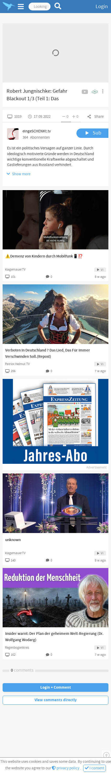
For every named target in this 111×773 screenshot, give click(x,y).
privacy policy (66, 768)
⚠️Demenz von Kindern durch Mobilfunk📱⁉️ (44, 256)
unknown (13, 540)
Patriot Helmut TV (17, 364)
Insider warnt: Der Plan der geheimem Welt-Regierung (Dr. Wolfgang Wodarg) (54, 637)
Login (102, 6)
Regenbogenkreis (17, 648)
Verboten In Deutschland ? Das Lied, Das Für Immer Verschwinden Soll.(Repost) (47, 353)
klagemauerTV (15, 269)
